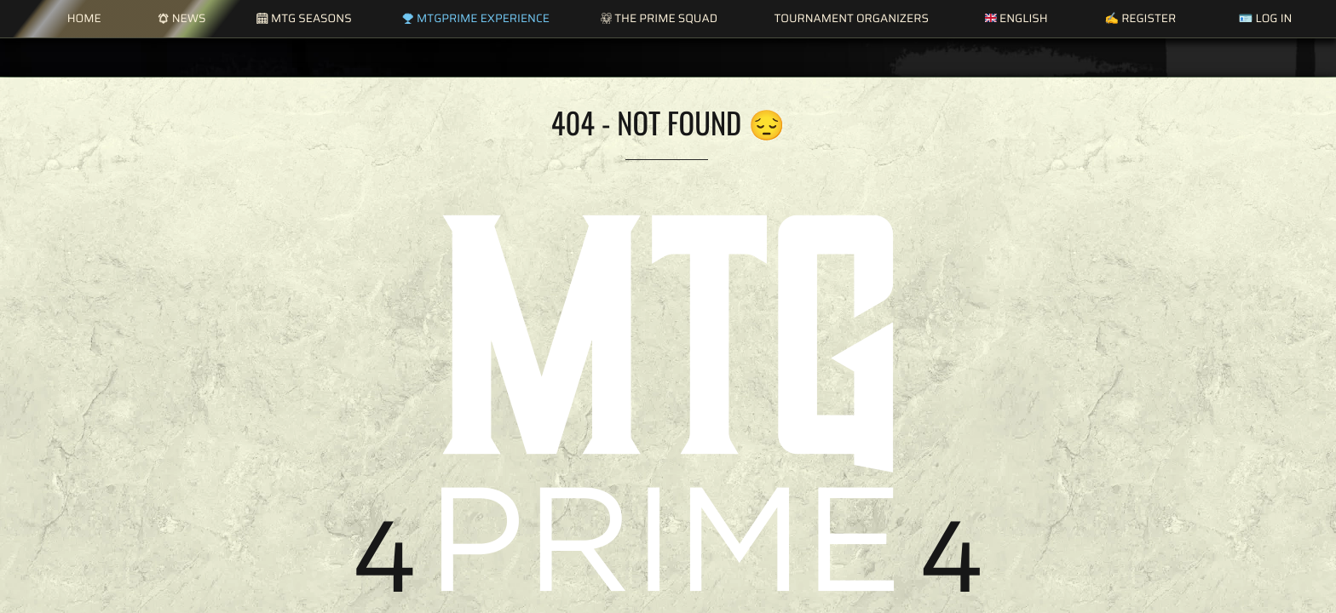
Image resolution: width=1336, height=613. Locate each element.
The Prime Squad (659, 18)
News (181, 18)
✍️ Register (1140, 18)
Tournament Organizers (851, 18)
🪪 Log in (1265, 18)
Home (84, 18)
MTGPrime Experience (475, 18)
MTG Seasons (303, 18)
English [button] (1016, 18)
